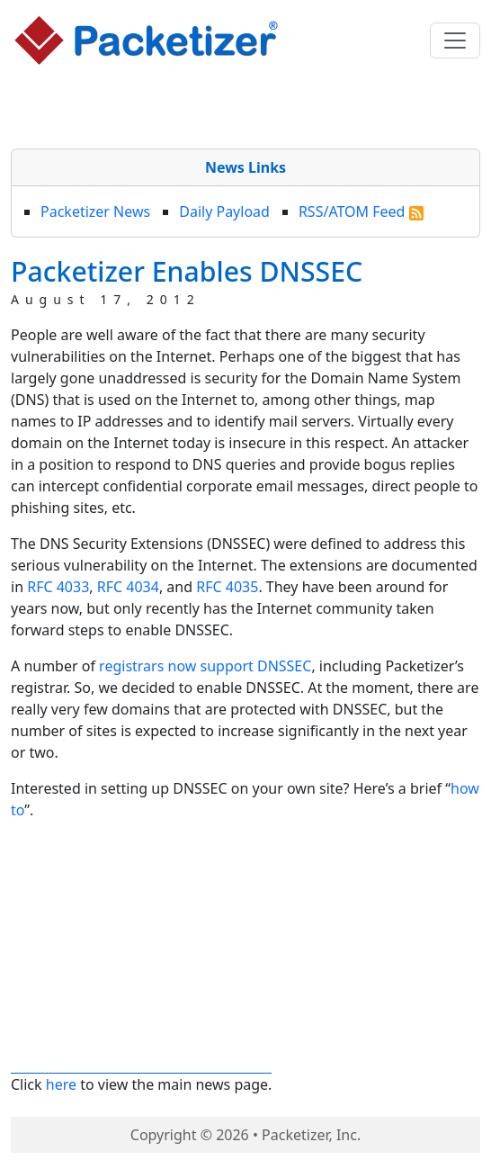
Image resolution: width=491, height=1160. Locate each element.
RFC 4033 (58, 587)
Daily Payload (224, 211)
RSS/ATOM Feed (361, 211)
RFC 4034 (128, 587)
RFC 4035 (227, 587)
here (61, 1084)
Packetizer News (95, 211)
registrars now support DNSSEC (205, 666)
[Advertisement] (245, 111)
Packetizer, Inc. (311, 1135)
